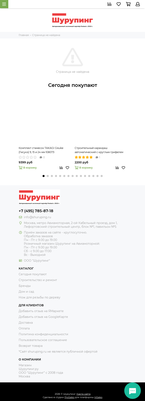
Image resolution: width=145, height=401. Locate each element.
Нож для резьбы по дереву (39, 297)
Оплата (24, 328)
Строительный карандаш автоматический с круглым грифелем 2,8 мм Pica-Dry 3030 (99, 150)
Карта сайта (83, 394)
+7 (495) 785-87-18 (36, 211)
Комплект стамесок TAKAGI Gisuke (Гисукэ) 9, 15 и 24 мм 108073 (41, 150)
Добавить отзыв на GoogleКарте (43, 317)
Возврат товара (31, 346)
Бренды (25, 286)
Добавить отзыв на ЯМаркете (41, 311)
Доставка (26, 322)
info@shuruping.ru (37, 217)
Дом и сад (26, 291)
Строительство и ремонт (38, 280)
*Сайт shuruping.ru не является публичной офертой (58, 351)
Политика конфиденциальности (43, 334)
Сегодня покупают (72, 85)
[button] (44, 176)
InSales (98, 397)
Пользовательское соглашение (43, 340)
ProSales (69, 397)
